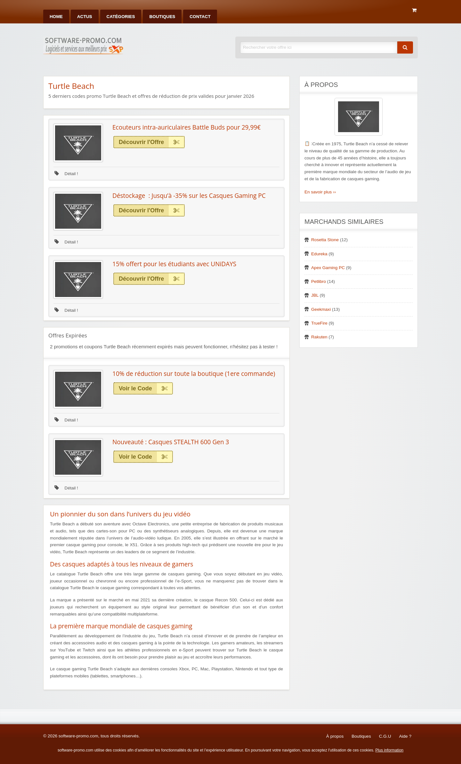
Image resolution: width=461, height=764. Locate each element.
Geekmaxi (321, 309)
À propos (335, 736)
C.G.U (385, 736)
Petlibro (318, 281)
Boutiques (162, 16)
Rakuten (319, 337)
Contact (200, 16)
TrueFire (319, 323)
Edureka (319, 253)
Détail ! (66, 173)
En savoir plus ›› (320, 192)
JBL (315, 295)
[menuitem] (56, 16)
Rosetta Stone (325, 239)
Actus (84, 16)
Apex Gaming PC (328, 267)
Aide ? (405, 736)
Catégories (121, 16)
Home (56, 16)
